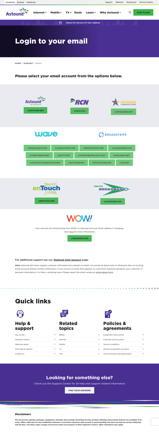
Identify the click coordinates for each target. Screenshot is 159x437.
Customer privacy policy (113, 339)
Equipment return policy (113, 335)
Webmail (119, 2)
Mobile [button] (55, 12)
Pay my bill (19, 335)
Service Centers (146, 2)
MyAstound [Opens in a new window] (131, 2)
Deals (78, 12)
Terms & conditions (111, 344)
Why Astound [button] (109, 12)
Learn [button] (90, 12)
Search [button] (129, 12)
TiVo (61, 354)
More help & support (23, 349)
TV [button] (68, 12)
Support (108, 2)
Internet (62, 339)
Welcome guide (21, 344)
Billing (62, 335)
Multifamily (31, 2)
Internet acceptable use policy (116, 349)
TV (60, 349)
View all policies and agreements (117, 354)
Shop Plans (143, 12)
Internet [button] (38, 12)
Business (20, 2)
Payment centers (22, 339)
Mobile (62, 344)
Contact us (19, 354)
